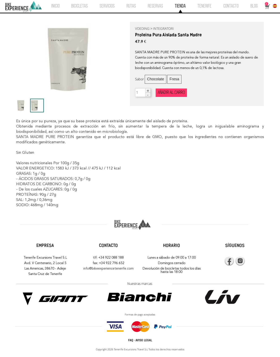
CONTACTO (231, 6)
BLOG (254, 6)
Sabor (139, 79)
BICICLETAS (79, 6)
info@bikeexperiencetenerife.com (108, 268)
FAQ (130, 340)
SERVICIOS (107, 6)
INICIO (55, 6)
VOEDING (142, 28)
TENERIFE (204, 6)
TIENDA (180, 6)
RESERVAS (155, 6)
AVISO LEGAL (143, 340)
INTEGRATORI (163, 28)
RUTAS (131, 6)
